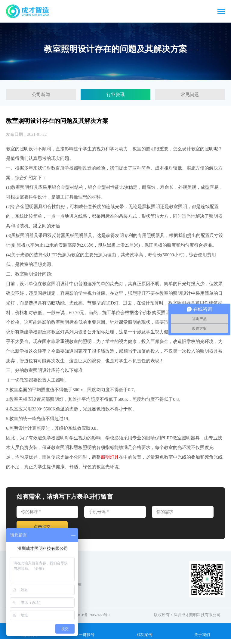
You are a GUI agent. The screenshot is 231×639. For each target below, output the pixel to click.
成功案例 (144, 631)
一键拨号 (87, 631)
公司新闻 (41, 94)
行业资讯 (115, 94)
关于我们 (202, 631)
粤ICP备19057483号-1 (92, 615)
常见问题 (190, 94)
